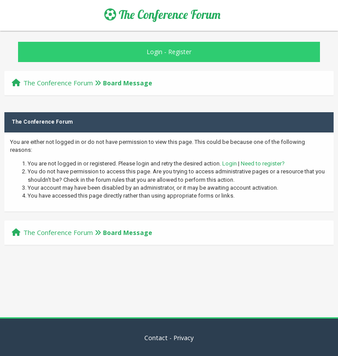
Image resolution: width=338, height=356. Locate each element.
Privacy (183, 338)
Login (154, 52)
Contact (156, 338)
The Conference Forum (162, 14)
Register (179, 52)
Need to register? (263, 163)
